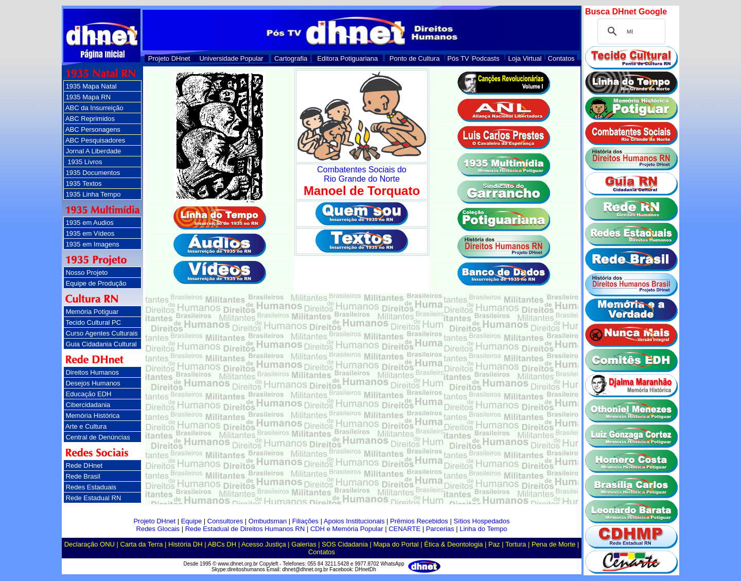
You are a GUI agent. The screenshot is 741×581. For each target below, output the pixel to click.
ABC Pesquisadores (95, 140)
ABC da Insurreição (94, 108)
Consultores (225, 521)
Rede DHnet (84, 465)
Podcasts (485, 58)
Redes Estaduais (91, 487)
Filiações (305, 521)
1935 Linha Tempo (93, 194)
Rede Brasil (83, 476)
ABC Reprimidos (90, 118)
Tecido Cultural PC (93, 322)
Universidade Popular (231, 58)
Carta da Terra (141, 544)
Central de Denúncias (98, 437)
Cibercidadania (88, 405)
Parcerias (440, 529)
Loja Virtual (525, 58)
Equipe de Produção (96, 283)
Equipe (191, 521)
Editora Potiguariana (347, 58)
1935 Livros (84, 162)
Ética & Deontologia (453, 544)
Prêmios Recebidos (419, 521)
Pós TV (458, 58)
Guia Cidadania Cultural (101, 344)
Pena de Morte (553, 544)
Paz (494, 544)
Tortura (515, 544)
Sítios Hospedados (481, 521)
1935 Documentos (93, 173)
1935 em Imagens (92, 244)
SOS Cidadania (345, 544)
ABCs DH (221, 544)
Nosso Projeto (87, 272)
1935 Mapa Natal (91, 86)
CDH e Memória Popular (346, 529)
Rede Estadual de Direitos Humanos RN (245, 529)
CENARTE (404, 529)
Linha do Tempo (483, 529)
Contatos (561, 58)
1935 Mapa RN (88, 97)
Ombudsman (268, 521)
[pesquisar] (630, 31)
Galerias (303, 544)
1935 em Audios (90, 222)
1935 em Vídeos (90, 233)
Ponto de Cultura (415, 58)
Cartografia (290, 58)
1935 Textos (84, 183)
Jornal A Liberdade (93, 151)
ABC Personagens (92, 129)
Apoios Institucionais (354, 521)
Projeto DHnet (169, 58)
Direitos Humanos (92, 372)
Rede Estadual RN (93, 498)
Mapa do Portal (396, 544)
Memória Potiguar (92, 311)
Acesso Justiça (263, 544)
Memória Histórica (93, 415)
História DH (185, 544)
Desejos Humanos (93, 383)
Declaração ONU (89, 544)
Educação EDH (89, 394)
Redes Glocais (158, 529)
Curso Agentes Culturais (102, 333)
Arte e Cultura (86, 426)
